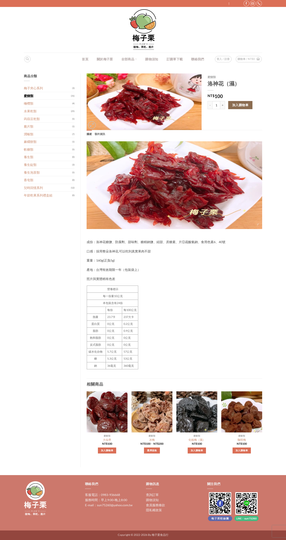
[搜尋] (27, 59)
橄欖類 (28, 103)
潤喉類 (28, 134)
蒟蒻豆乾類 (32, 119)
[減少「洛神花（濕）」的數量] (210, 105)
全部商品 (129, 59)
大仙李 (107, 439)
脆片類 (28, 126)
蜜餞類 (28, 96)
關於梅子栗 (105, 59)
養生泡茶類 (32, 172)
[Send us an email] (253, 3)
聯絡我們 (197, 59)
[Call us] (259, 3)
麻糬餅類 (30, 141)
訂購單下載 (175, 59)
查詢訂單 (152, 495)
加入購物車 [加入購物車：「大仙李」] (107, 450)
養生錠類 (30, 165)
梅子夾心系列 (33, 88)
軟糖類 (28, 149)
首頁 (85, 59)
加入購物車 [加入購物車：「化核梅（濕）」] (197, 450)
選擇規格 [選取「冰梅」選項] (152, 450)
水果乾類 (30, 111)
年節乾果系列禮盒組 (38, 195)
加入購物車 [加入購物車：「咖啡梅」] (242, 450)
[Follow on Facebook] (246, 3)
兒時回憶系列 (33, 188)
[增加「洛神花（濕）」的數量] (222, 105)
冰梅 (152, 439)
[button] (249, 59)
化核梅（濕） (196, 439)
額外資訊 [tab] (100, 134)
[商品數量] (216, 105)
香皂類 (28, 180)
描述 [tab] (89, 134)
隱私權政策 (154, 510)
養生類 (28, 157)
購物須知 (151, 59)
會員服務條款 (155, 505)
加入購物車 (240, 105)
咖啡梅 (242, 439)
